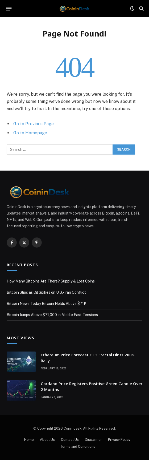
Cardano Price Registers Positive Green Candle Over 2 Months (91, 386)
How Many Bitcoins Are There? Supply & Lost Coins (51, 281)
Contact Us (70, 440)
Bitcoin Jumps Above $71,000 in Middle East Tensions (52, 315)
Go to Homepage (30, 132)
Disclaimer (93, 440)
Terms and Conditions (77, 447)
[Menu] (9, 8)
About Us (47, 440)
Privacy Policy (119, 440)
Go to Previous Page (33, 123)
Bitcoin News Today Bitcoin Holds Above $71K (46, 303)
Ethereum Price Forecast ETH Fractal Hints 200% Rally (88, 357)
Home (29, 440)
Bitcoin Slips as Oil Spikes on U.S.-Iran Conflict (46, 292)
